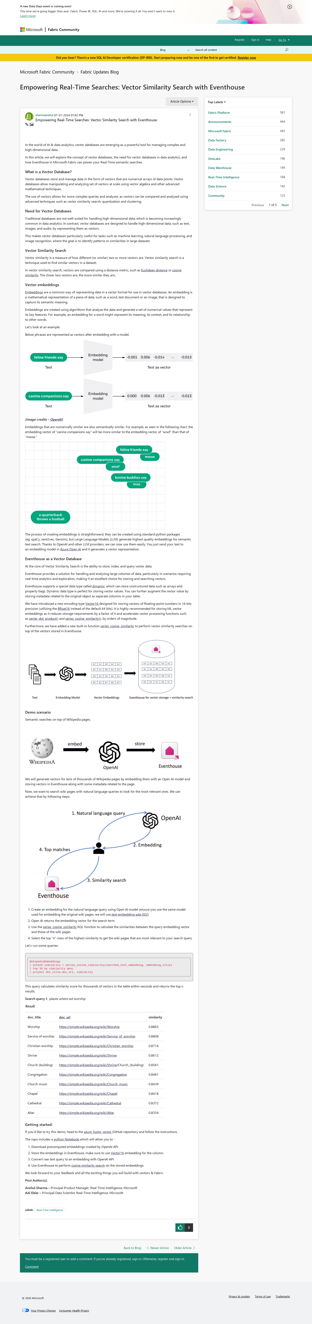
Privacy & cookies (239, 1296)
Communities (142, 29)
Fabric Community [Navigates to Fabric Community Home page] (63, 29)
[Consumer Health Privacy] (74, 1310)
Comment (32, 1266)
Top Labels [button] (215, 102)
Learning (177, 29)
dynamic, (98, 586)
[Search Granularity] (175, 50)
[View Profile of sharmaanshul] (44, 115)
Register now (247, 57)
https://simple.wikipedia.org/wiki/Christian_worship (96, 1046)
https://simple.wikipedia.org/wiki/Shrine (88, 1055)
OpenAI (56, 419)
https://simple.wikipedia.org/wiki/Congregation (93, 1074)
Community (216, 196)
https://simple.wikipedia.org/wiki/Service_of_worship (97, 1036)
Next (285, 205)
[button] (190, 115)
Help (268, 39)
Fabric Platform (219, 112)
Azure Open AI (70, 549)
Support (194, 29)
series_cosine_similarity (117, 626)
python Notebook (67, 1139)
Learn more (28, 16)
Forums (88, 29)
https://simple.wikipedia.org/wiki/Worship (89, 1026)
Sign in (255, 39)
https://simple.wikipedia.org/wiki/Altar (86, 1112)
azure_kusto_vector (98, 1131)
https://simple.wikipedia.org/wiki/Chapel (88, 1093)
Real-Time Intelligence (50, 1210)
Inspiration (107, 29)
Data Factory (217, 140)
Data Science (217, 186)
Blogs (161, 29)
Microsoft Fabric (219, 131)
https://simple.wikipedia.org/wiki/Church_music (93, 1084)
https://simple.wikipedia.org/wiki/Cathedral (90, 1103)
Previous (258, 205)
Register (240, 39)
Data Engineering (220, 149)
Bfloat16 (64, 608)
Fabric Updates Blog (100, 72)
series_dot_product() (43, 618)
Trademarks (283, 1296)
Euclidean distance (154, 270)
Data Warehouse (219, 168)
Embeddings (34, 292)
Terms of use (263, 1296)
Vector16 (92, 603)
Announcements (219, 122)
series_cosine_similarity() (83, 618)
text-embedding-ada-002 (129, 914)
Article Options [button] (180, 101)
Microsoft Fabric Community (47, 72)
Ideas (124, 29)
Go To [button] (282, 40)
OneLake (214, 159)
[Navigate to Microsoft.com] (31, 29)
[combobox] (242, 50)
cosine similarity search (88, 1165)
